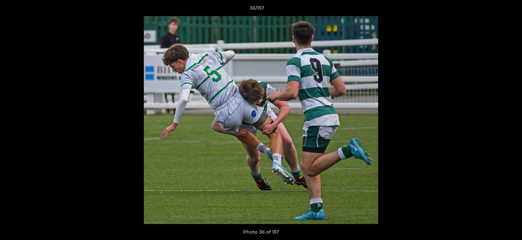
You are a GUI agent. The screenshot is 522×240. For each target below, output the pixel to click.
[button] (494, 10)
